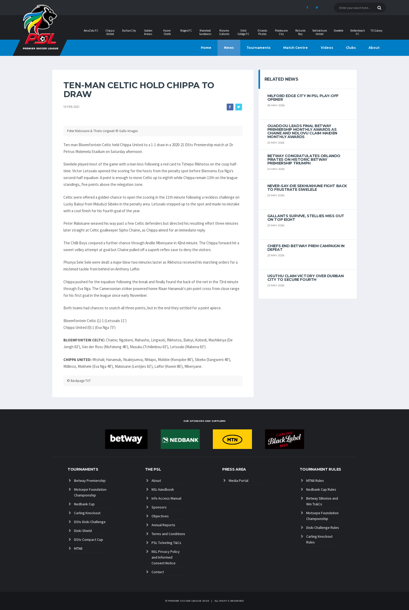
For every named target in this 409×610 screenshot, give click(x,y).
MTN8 (78, 548)
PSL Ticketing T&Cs (166, 542)
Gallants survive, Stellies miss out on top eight (305, 218)
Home (206, 48)
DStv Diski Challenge (90, 521)
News (229, 48)
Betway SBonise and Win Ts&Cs (322, 501)
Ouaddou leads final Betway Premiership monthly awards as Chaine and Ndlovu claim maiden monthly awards (302, 131)
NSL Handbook (163, 489)
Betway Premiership (90, 480)
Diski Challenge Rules (322, 527)
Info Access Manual (166, 498)
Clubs (351, 48)
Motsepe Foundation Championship (90, 492)
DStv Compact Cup (88, 539)
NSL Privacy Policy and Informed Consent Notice (166, 557)
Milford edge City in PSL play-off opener (303, 97)
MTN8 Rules (315, 480)
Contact (158, 572)
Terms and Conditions (168, 533)
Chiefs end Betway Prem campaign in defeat (306, 248)
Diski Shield (83, 530)
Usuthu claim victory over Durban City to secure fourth (305, 278)
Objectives (160, 516)
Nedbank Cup (84, 504)
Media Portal (238, 480)
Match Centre (295, 48)
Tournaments (258, 48)
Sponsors (159, 507)
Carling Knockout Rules (319, 539)
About (374, 48)
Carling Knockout (87, 513)
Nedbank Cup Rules (321, 489)
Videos (327, 48)
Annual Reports (163, 525)
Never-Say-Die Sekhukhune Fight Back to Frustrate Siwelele (307, 187)
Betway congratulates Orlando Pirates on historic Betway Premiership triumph (303, 159)
